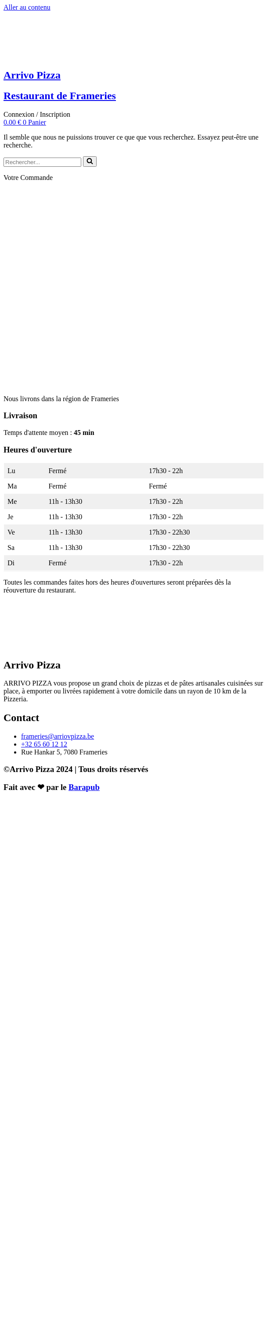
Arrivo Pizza (32, 75)
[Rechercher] (42, 162)
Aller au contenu (27, 7)
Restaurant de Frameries (60, 95)
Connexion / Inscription (37, 114)
